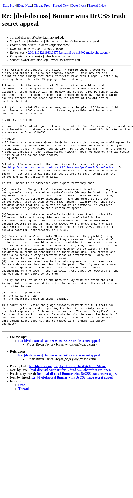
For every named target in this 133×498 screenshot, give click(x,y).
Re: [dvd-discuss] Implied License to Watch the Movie (67, 417)
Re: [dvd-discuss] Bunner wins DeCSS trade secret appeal (59, 392)
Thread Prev (42, 5)
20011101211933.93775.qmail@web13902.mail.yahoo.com (68, 52)
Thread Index (97, 5)
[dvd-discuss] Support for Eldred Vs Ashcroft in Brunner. (70, 421)
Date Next (25, 5)
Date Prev (9, 5)
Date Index (78, 5)
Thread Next (61, 5)
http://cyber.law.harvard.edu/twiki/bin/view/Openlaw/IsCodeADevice (60, 187)
